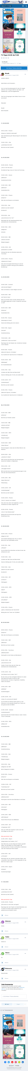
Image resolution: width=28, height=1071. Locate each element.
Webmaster (8, 968)
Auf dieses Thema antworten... (11, 996)
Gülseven (8, 921)
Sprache (11, 1065)
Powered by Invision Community (14, 1068)
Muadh (5, 61)
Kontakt (17, 1065)
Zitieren (6, 915)
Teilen (7, 1004)
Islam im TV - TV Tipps (15, 63)
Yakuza (7, 952)
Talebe (7, 937)
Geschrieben (12, 75)
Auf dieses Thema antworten (14, 68)
